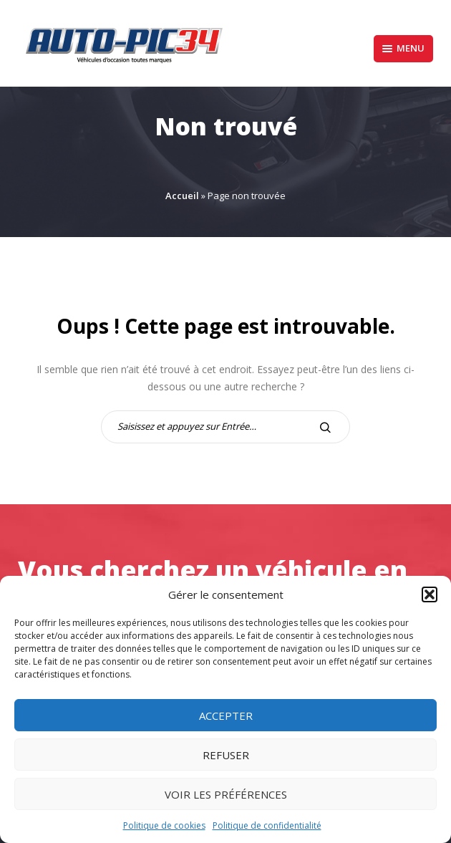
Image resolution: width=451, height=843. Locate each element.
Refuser (226, 755)
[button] (429, 594)
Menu (403, 48)
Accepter (226, 715)
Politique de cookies (164, 825)
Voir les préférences (226, 794)
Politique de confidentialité (267, 825)
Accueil (182, 195)
